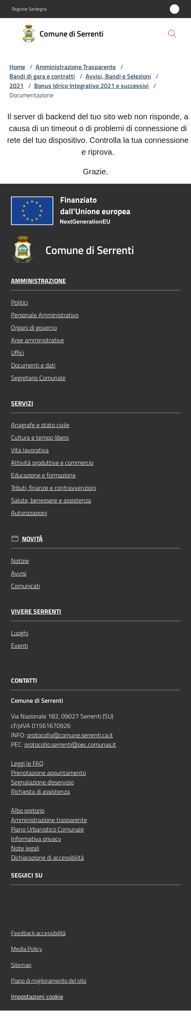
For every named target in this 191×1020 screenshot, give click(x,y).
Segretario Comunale (38, 377)
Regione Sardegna (29, 9)
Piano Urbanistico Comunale (47, 829)
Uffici (17, 352)
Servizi (22, 403)
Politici (19, 302)
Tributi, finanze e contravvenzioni (53, 487)
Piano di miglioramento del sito (48, 980)
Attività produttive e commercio (52, 462)
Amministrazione (38, 281)
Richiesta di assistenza (40, 791)
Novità (32, 539)
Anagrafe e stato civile (40, 425)
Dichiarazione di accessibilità (47, 857)
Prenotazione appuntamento (48, 772)
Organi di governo (34, 327)
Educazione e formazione (43, 475)
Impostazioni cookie (37, 996)
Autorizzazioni (29, 512)
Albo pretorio (27, 810)
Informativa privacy (36, 838)
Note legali (25, 848)
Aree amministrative (37, 340)
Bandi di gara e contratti (42, 76)
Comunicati (25, 585)
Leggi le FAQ (27, 763)
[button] (172, 34)
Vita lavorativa (30, 450)
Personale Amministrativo (44, 315)
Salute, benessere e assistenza (51, 500)
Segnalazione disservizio (42, 782)
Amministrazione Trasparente (76, 66)
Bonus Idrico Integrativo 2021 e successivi (91, 85)
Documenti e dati (33, 365)
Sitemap (21, 964)
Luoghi (19, 633)
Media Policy (26, 948)
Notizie (20, 560)
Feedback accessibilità (38, 933)
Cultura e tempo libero (40, 437)
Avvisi (18, 573)
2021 (16, 85)
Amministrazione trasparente (49, 819)
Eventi (19, 645)
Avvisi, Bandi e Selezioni (118, 76)
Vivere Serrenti (36, 611)
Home (17, 66)
